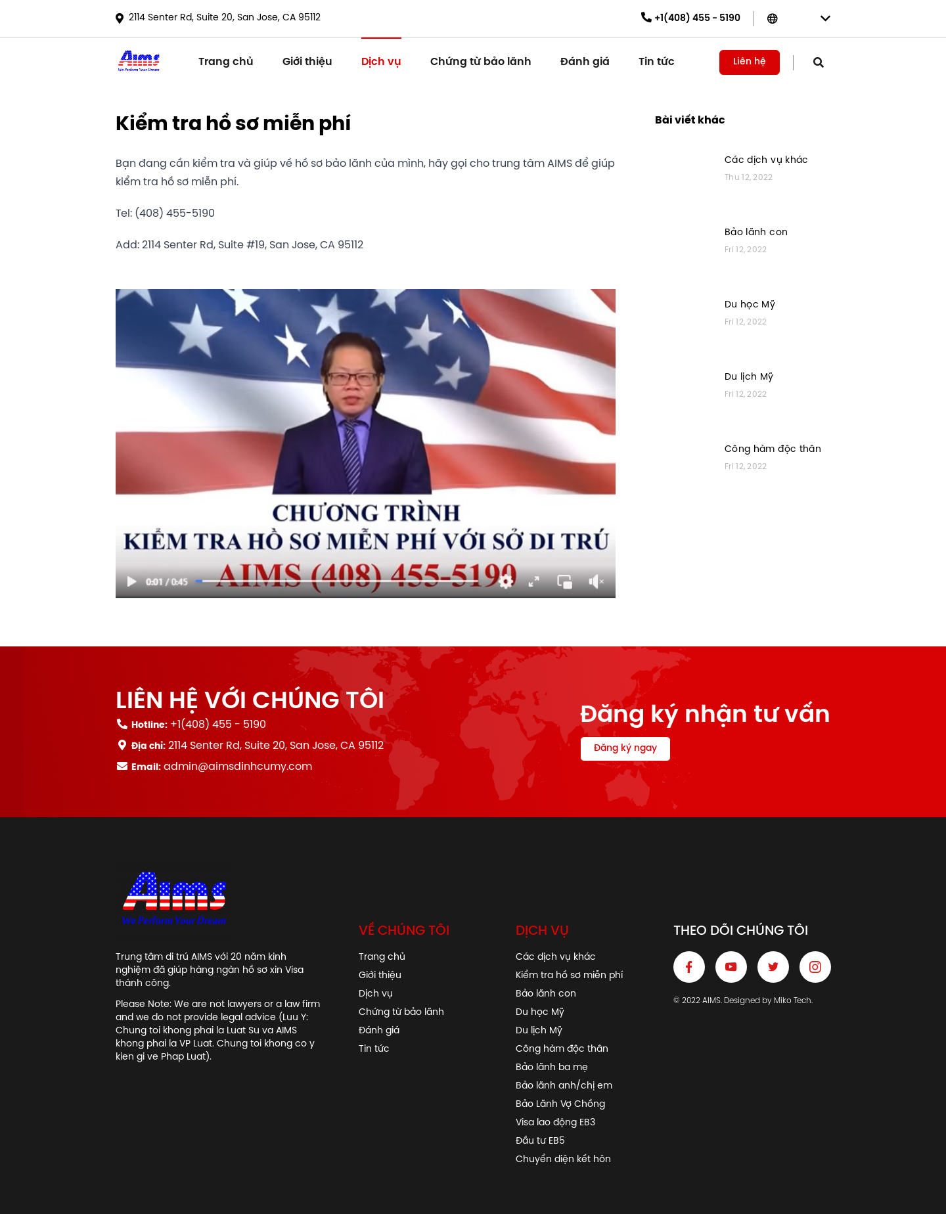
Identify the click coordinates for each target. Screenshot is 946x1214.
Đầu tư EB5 (540, 1141)
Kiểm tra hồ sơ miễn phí (569, 976)
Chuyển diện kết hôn (563, 1160)
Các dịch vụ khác (767, 161)
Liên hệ (749, 62)
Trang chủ (226, 62)
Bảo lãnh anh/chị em (564, 1086)
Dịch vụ (381, 62)
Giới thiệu (307, 62)
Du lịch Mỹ (749, 377)
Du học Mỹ (750, 305)
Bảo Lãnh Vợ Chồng (560, 1105)
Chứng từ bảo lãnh (480, 62)
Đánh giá (585, 62)
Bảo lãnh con (756, 233)
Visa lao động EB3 (555, 1123)
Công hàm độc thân (773, 450)
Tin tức (657, 62)
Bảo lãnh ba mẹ (552, 1068)
